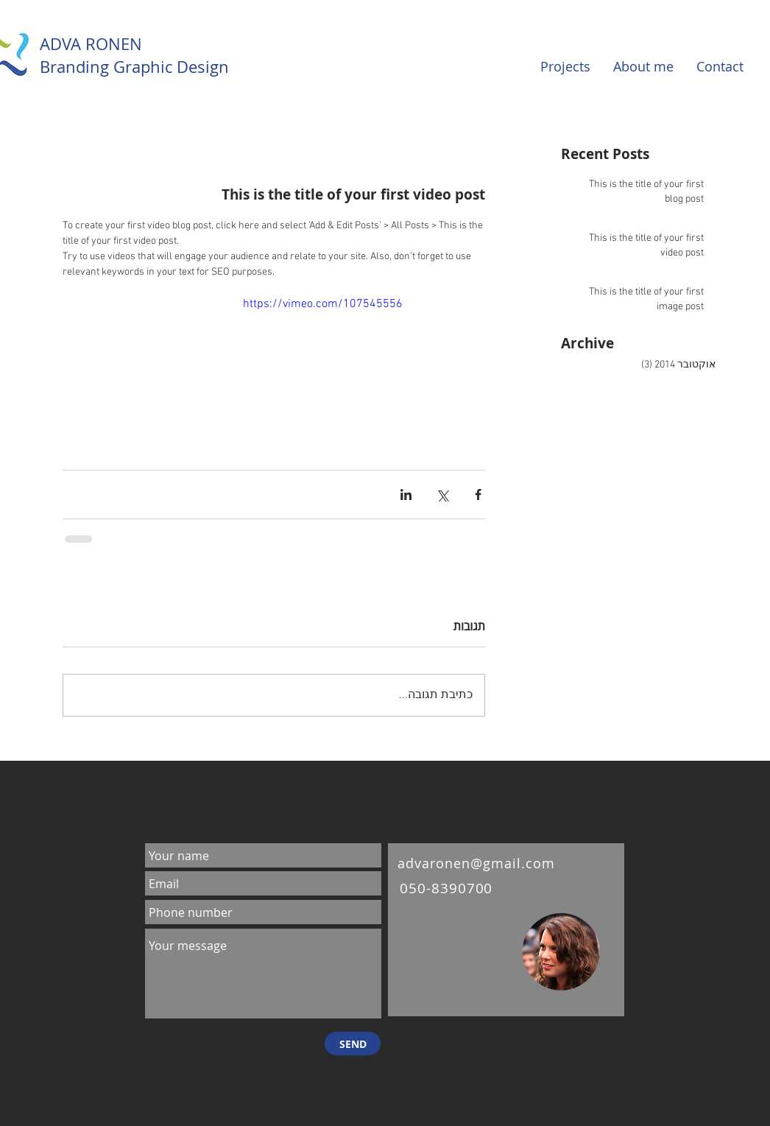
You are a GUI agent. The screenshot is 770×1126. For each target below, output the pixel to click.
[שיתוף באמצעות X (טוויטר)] (442, 495)
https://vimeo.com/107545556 (323, 304)
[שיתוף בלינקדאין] (406, 495)
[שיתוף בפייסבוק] (478, 495)
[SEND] (353, 1043)
